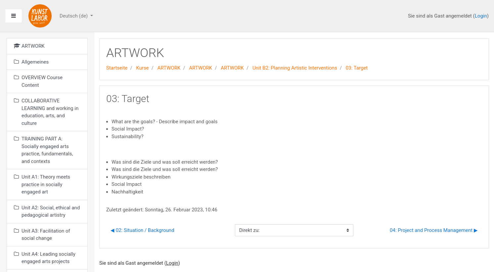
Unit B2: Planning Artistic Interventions (294, 68)
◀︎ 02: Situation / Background (142, 230)
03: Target (357, 68)
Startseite (117, 68)
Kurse (142, 68)
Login (481, 16)
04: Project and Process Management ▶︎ (434, 230)
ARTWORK (169, 68)
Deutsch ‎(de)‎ (74, 16)
